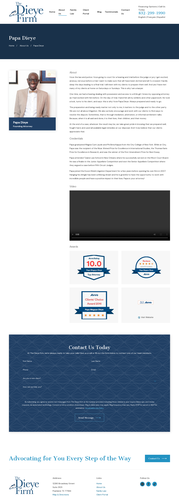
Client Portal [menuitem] (86, 12)
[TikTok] (154, 484)
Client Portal (102, 494)
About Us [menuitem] (62, 12)
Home (99, 483)
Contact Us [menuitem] (125, 12)
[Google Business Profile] (142, 484)
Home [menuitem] (52, 12)
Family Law (101, 491)
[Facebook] (148, 484)
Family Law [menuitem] (73, 12)
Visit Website (147, 317)
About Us (100, 487)
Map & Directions (61, 494)
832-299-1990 (151, 13)
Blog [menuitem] (99, 12)
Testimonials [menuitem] (111, 12)
